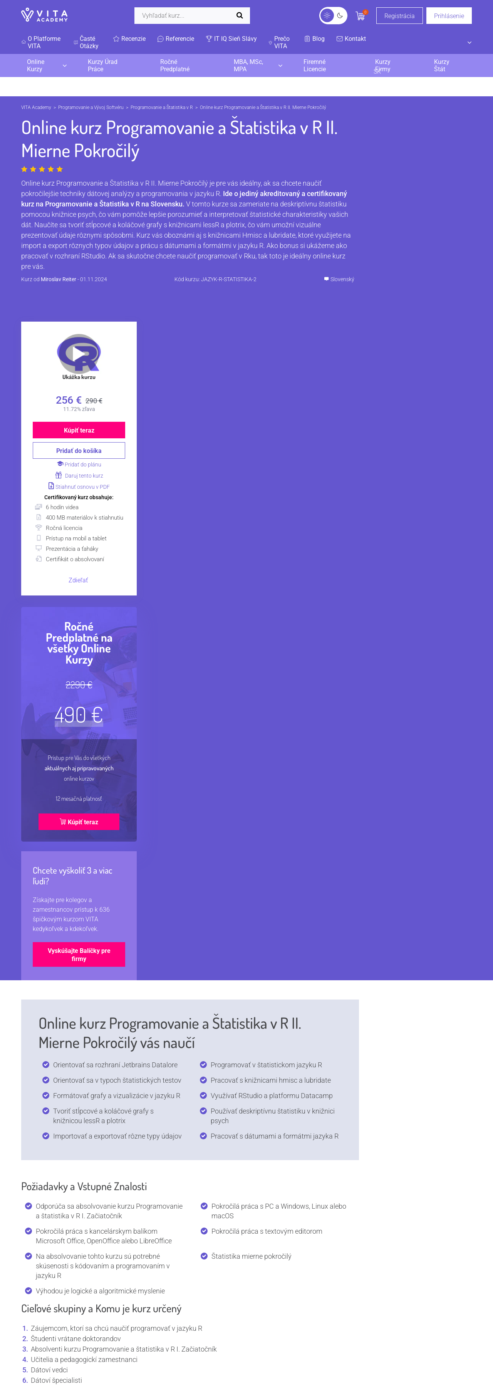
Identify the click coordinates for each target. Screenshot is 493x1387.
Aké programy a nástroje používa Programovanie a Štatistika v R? (187, 1112)
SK (419, 42)
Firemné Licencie (315, 65)
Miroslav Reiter (58, 279)
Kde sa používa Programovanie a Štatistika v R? (187, 1011)
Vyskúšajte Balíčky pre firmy (426, 769)
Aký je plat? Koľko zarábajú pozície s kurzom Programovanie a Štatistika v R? (187, 1087)
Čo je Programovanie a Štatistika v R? (187, 960)
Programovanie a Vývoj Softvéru (91, 107)
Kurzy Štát (441, 65)
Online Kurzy (35, 65)
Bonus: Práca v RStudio (187, 888)
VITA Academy (36, 107)
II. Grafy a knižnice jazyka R (187, 862)
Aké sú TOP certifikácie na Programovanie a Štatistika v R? (187, 1061)
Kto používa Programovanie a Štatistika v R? (187, 985)
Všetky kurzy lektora (129, 1291)
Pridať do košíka (426, 256)
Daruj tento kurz (426, 281)
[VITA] (44, 15)
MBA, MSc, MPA (248, 65)
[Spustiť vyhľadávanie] (241, 15)
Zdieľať (425, 395)
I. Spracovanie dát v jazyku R (187, 793)
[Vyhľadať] (192, 15)
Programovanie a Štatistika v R (162, 107)
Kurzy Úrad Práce (102, 65)
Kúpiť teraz (426, 235)
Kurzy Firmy (383, 65)
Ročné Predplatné (174, 65)
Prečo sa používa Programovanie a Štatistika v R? (187, 1036)
